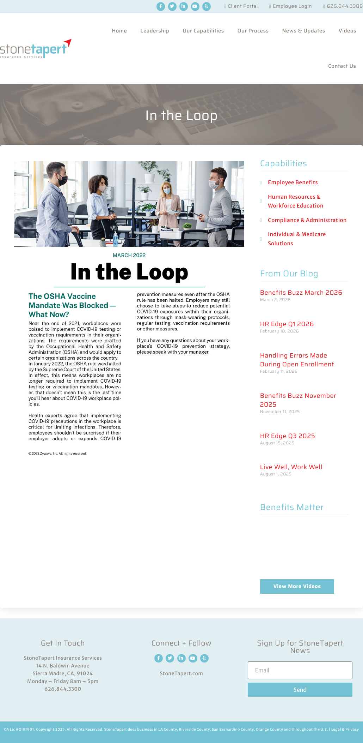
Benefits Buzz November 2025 (298, 400)
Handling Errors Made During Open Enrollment (297, 360)
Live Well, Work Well (291, 467)
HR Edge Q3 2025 (287, 436)
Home (119, 30)
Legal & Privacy (345, 729)
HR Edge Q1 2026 (287, 324)
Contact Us (342, 66)
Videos (347, 30)
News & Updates (303, 30)
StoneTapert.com (181, 673)
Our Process (253, 30)
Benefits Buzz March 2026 (301, 292)
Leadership (154, 30)
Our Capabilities (203, 30)
